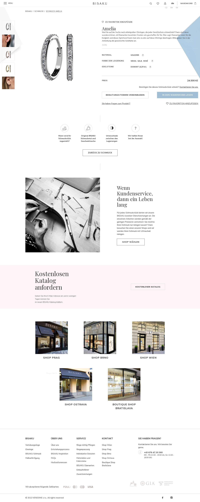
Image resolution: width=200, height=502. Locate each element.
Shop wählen (130, 242)
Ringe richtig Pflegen (85, 445)
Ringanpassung (83, 449)
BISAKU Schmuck (33, 453)
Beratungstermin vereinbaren (125, 95)
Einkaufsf (80, 469)
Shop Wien (107, 445)
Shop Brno (106, 453)
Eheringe (29, 449)
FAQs (53, 458)
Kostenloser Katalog (147, 287)
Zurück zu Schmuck (100, 152)
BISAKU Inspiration (59, 453)
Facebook (162, 497)
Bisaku (28, 11)
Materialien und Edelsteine (83, 460)
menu (10, 3)
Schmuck (38, 11)
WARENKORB (186, 3)
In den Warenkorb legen (177, 95)
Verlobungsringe (32, 445)
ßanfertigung (34, 458)
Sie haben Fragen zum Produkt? (116, 103)
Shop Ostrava (108, 458)
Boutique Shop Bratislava (108, 464)
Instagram (171, 497)
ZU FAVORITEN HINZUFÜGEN (118, 22)
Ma (26, 458)
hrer (87, 469)
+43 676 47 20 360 (153, 452)
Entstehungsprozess (60, 449)
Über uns (55, 445)
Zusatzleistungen (84, 474)
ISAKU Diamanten (86, 465)
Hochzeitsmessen (59, 462)
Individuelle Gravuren (85, 453)
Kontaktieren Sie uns (189, 87)
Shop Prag (106, 449)
